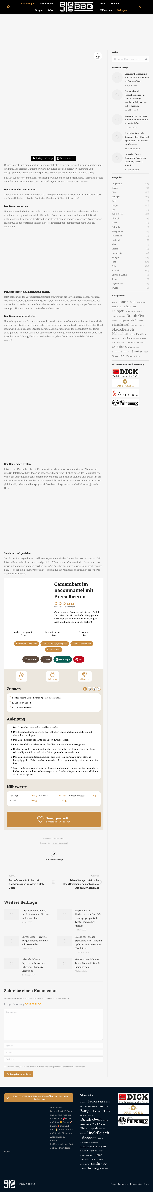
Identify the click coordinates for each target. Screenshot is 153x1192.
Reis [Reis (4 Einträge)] (123, 342)
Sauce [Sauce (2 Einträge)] (138, 347)
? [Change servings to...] (98, 688)
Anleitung (52, 676)
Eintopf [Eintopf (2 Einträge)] (114, 321)
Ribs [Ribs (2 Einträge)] (128, 343)
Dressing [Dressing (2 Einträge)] (122, 316)
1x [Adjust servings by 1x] (85, 688)
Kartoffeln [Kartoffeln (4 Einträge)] (141, 334)
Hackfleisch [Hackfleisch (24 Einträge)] (123, 329)
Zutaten (21, 676)
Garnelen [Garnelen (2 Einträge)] (134, 325)
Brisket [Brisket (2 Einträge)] (122, 307)
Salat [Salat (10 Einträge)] (120, 346)
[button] (56, 603)
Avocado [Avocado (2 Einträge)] (115, 302)
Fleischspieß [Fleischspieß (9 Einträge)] (121, 325)
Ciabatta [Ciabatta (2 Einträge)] (115, 316)
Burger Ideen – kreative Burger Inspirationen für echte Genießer (35, 940)
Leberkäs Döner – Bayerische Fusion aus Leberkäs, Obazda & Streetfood (33, 965)
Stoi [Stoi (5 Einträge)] (146, 351)
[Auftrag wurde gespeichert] (11, 914)
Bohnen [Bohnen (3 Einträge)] (115, 306)
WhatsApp (63, 659)
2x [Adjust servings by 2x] (90, 688)
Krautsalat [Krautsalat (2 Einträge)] (115, 338)
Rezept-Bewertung (14, 1004)
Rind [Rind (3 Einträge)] (133, 342)
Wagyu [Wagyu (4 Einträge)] (129, 356)
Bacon (55, 843)
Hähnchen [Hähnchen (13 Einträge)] (120, 333)
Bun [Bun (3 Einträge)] (134, 306)
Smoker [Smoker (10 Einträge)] (137, 351)
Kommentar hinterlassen (53, 838)
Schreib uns (52, 821)
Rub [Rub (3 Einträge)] (113, 347)
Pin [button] (78, 659)
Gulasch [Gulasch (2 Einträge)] (141, 325)
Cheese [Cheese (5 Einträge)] (138, 311)
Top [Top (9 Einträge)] (121, 356)
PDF (46, 659)
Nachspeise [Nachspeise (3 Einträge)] (141, 338)
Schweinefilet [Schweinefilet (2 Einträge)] (125, 352)
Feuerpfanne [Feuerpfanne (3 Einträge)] (124, 320)
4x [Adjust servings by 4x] (94, 688)
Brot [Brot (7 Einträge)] (128, 306)
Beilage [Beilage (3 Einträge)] (139, 302)
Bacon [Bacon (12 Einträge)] (124, 302)
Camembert (63, 843)
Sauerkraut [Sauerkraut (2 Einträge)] (116, 352)
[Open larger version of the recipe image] (29, 601)
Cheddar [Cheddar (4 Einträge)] (129, 311)
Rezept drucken (66, 158)
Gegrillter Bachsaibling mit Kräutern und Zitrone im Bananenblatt (35, 914)
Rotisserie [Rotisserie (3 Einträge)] (141, 342)
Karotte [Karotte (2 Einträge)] (132, 334)
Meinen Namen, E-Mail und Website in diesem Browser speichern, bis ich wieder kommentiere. (46, 1067)
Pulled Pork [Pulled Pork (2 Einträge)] (116, 343)
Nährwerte (85, 676)
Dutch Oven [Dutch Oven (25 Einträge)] (137, 315)
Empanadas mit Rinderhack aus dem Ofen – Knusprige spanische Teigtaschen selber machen (88, 918)
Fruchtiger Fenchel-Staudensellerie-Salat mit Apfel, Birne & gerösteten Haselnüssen (88, 942)
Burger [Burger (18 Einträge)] (118, 311)
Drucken (31, 659)
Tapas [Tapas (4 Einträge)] (115, 356)
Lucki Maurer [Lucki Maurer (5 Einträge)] (128, 338)
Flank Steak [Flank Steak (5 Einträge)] (137, 320)
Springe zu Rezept (42, 158)
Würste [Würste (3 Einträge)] (137, 356)
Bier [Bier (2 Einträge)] (144, 302)
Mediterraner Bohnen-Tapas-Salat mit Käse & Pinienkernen (87, 963)
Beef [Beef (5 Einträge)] (132, 302)
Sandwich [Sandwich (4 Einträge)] (130, 347)
